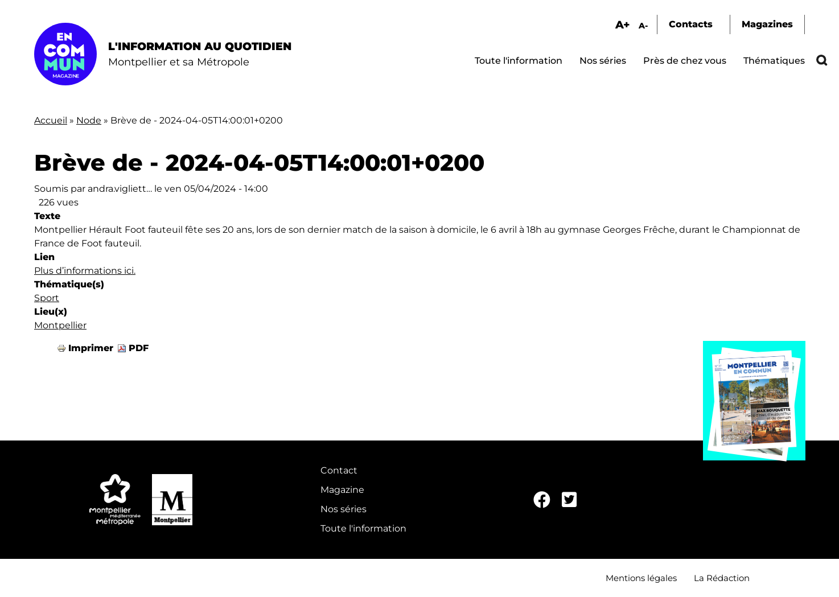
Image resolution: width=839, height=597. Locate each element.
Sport (46, 298)
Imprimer (90, 348)
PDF (139, 348)
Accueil (50, 120)
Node (88, 120)
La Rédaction (722, 578)
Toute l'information (518, 60)
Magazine (342, 489)
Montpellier (60, 325)
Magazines (767, 24)
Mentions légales (641, 578)
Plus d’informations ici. (84, 270)
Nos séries (602, 60)
